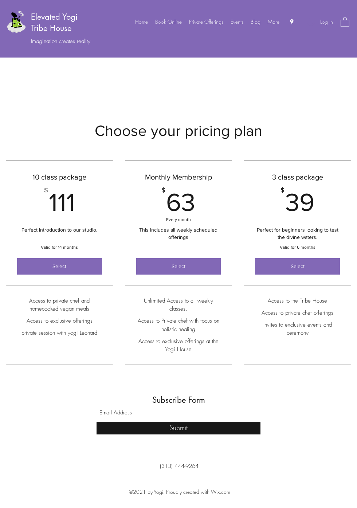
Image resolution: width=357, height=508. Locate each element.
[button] (345, 21)
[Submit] (178, 428)
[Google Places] (291, 21)
